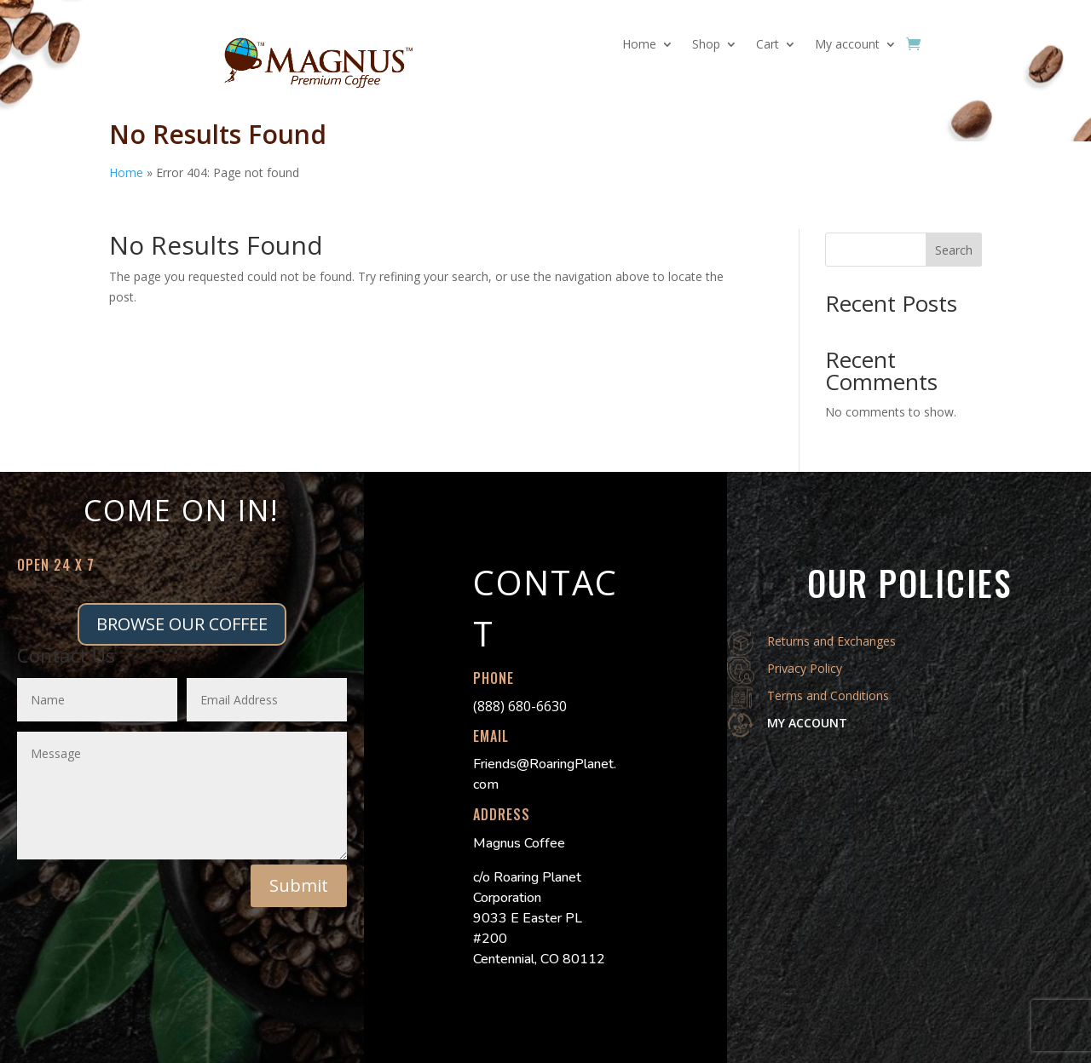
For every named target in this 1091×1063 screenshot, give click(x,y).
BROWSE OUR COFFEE (182, 623)
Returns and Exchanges (831, 641)
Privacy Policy (804, 668)
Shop (706, 45)
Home (639, 45)
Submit (298, 885)
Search (954, 250)
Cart (767, 45)
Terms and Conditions (828, 695)
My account (847, 45)
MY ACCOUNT (807, 723)
